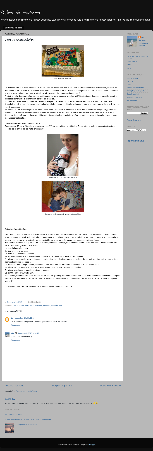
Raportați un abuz (135, 141)
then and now (56, 306)
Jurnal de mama (36, 306)
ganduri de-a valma (134, 97)
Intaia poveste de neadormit (26, 424)
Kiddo (129, 85)
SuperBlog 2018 (133, 94)
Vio (12, 333)
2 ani (14, 306)
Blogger (92, 444)
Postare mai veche (110, 385)
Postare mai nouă (14, 385)
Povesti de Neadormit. (135, 88)
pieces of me (132, 100)
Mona (129, 68)
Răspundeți (15, 325)
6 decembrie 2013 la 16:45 (28, 333)
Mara (129, 65)
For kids (130, 81)
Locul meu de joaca (13, 28)
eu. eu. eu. (10, 399)
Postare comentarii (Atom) (26, 391)
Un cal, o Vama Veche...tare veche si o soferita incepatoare (28, 419)
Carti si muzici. (132, 78)
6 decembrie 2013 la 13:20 (24, 318)
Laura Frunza (132, 62)
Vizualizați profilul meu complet (143, 43)
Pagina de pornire (62, 385)
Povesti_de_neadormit (20, 13)
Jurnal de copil (22, 306)
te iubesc (46, 306)
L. (12, 318)
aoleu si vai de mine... (13, 414)
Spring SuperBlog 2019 (136, 91)
